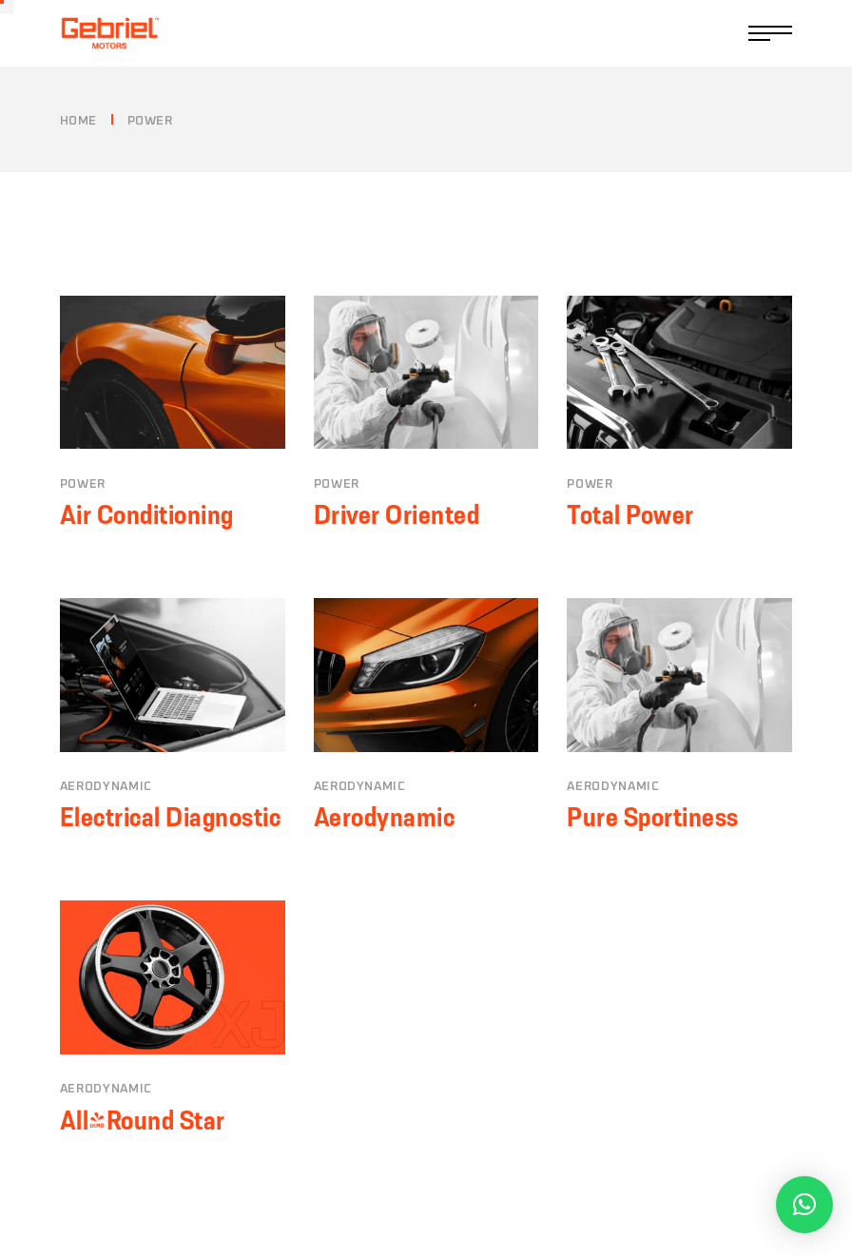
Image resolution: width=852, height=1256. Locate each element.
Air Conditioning (147, 514)
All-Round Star (142, 1120)
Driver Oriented (397, 514)
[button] (804, 1204)
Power (83, 484)
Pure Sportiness (653, 817)
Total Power (630, 514)
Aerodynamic (106, 787)
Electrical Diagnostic (170, 817)
